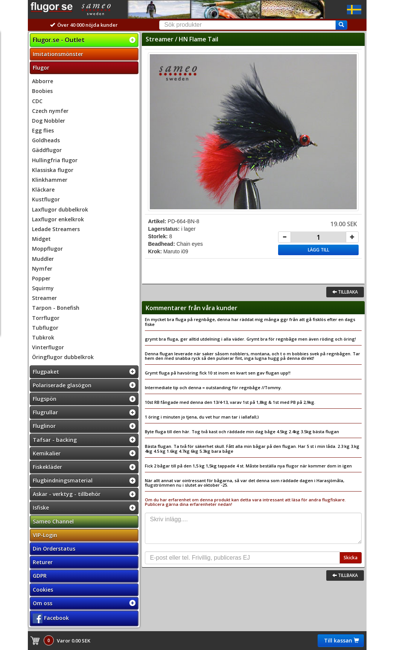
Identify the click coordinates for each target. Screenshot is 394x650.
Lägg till (318, 250)
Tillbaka (345, 292)
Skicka (350, 557)
